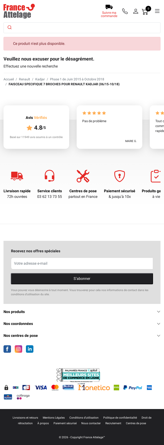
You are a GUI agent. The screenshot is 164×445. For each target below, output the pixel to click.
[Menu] (157, 11)
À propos (43, 423)
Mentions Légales (54, 417)
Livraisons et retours (25, 417)
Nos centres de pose (82, 335)
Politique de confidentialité (120, 417)
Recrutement (113, 423)
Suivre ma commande (109, 14)
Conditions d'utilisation (84, 417)
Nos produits (82, 312)
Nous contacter (91, 423)
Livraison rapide (17, 191)
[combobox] (82, 27)
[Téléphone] (126, 11)
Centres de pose (83, 191)
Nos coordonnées (82, 323)
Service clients (49, 191)
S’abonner (82, 278)
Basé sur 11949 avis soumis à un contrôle (36, 137)
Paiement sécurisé (119, 191)
